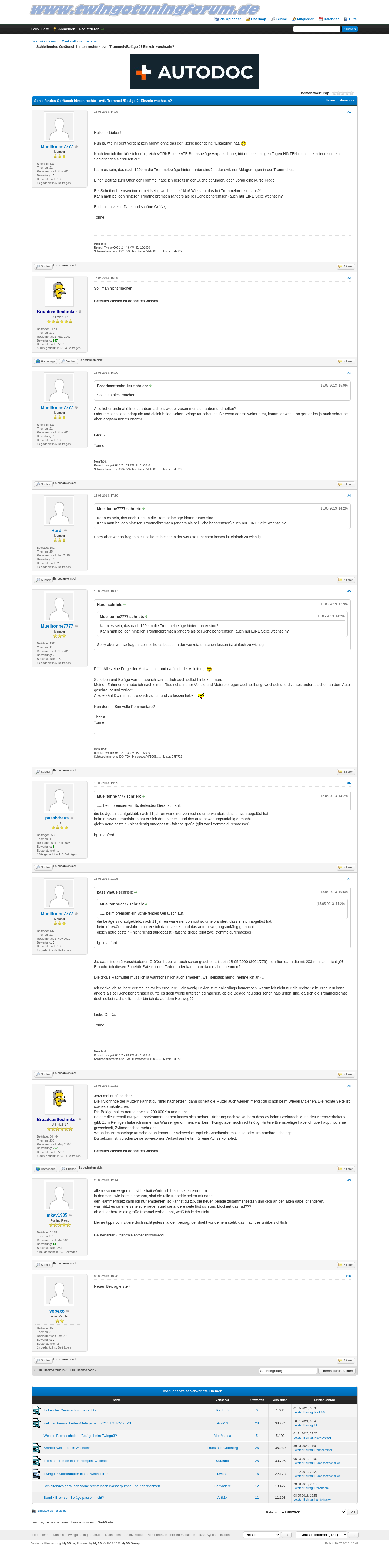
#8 (349, 1085)
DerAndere (222, 1486)
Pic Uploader (230, 19)
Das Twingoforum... (45, 41)
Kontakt (58, 1535)
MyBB (97, 1543)
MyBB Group (131, 1543)
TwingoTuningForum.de (85, 1535)
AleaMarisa (222, 1436)
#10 (348, 1276)
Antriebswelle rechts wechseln (67, 1448)
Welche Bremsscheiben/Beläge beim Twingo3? (80, 1436)
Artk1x (222, 1498)
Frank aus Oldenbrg (222, 1448)
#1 (349, 111)
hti (316, 1425)
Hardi (56, 530)
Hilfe (353, 19)
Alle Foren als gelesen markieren (171, 1535)
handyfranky (322, 1499)
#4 (349, 495)
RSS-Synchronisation (214, 1535)
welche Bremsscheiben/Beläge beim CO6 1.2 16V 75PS (87, 1423)
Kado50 (222, 1410)
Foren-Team (40, 1535)
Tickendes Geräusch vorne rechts (70, 1410)
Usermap (258, 19)
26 (257, 1448)
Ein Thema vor (81, 1370)
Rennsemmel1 (324, 1449)
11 (257, 1498)
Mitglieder (305, 19)
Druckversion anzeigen (53, 1510)
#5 (349, 591)
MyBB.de (68, 1543)
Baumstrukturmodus (340, 100)
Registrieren (89, 29)
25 (257, 1461)
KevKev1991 (322, 1437)
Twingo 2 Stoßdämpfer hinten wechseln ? (76, 1474)
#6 (349, 783)
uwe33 (222, 1474)
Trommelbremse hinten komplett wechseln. (77, 1461)
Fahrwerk (85, 41)
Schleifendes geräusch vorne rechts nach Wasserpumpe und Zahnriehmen (102, 1486)
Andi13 (222, 1423)
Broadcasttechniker (327, 1462)
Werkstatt (69, 41)
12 (257, 1486)
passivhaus (57, 818)
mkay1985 (57, 1215)
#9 (349, 1180)
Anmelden (66, 29)
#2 (349, 277)
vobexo (57, 1311)
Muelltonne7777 (57, 146)
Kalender (331, 19)
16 (257, 1474)
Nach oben (113, 1535)
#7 (349, 878)
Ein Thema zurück (51, 1370)
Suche (281, 19)
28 (257, 1423)
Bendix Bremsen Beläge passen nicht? (74, 1498)
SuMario (222, 1461)
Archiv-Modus (134, 1535)
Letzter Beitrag (303, 1412)
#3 (349, 372)
